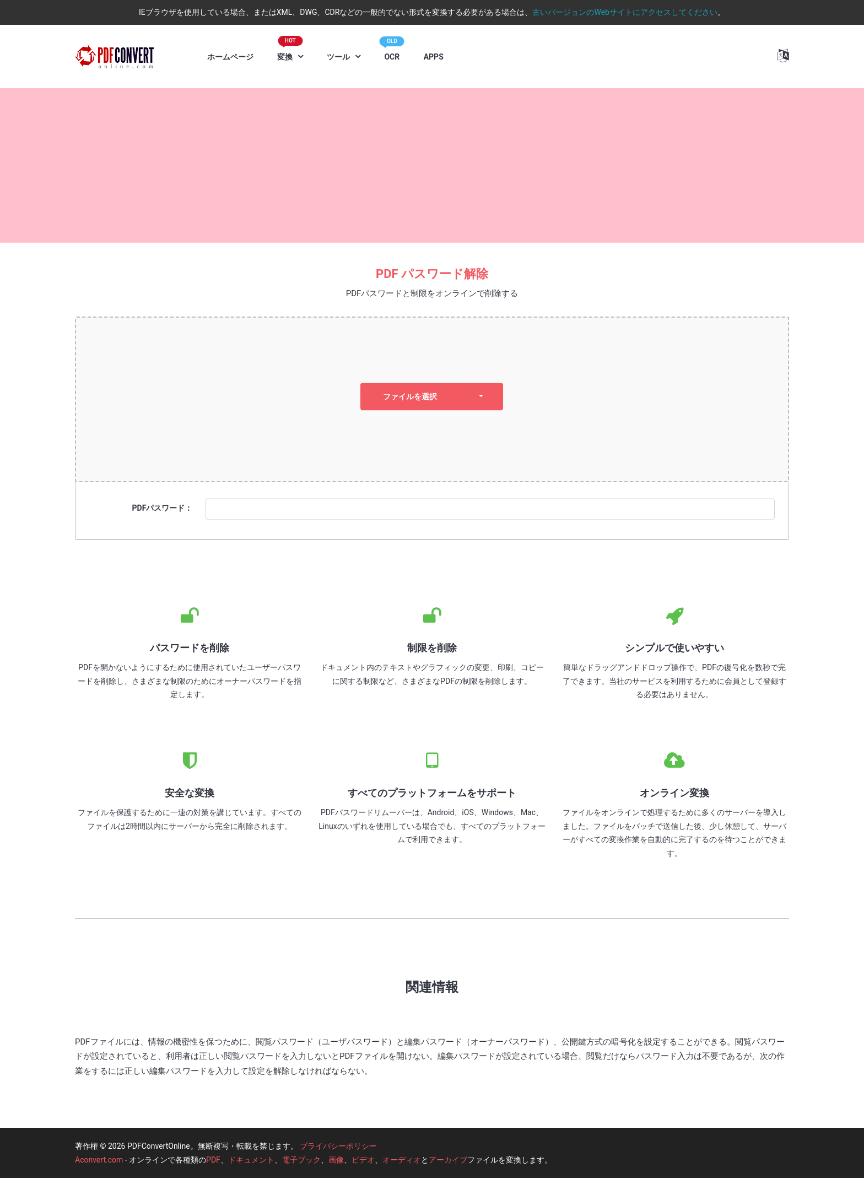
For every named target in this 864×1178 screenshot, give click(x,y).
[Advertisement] (432, 165)
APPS (434, 56)
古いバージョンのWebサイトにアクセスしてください (624, 12)
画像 (336, 1159)
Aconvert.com (99, 1159)
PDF (213, 1159)
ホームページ (230, 56)
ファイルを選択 (410, 396)
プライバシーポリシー (338, 1146)
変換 (290, 51)
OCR (391, 51)
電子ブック (301, 1159)
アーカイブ (448, 1159)
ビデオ (363, 1159)
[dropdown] (481, 396)
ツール (339, 56)
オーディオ (401, 1159)
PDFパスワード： (162, 508)
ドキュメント (251, 1159)
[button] (783, 55)
